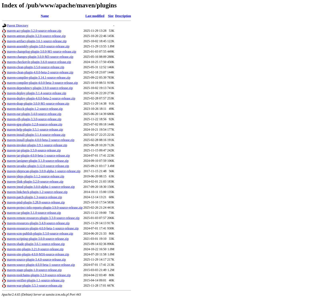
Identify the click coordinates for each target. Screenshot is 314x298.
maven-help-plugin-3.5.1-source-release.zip (35, 129)
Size (111, 16)
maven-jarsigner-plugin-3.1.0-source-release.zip (38, 160)
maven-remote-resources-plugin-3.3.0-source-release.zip (43, 218)
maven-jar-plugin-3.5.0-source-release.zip (34, 150)
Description (123, 16)
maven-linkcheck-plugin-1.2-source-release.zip (37, 192)
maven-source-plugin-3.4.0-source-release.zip (36, 259)
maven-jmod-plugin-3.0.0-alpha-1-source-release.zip (41, 186)
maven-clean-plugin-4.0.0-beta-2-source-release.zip (40, 72)
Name (45, 16)
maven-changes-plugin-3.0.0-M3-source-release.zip (40, 56)
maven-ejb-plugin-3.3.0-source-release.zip (34, 119)
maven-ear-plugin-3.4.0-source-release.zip (34, 114)
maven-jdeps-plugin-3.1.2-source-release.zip (35, 176)
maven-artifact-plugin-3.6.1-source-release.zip (36, 41)
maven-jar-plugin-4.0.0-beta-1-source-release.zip (38, 155)
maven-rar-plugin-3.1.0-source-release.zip (34, 212)
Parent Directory (17, 25)
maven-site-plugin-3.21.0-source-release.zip (35, 249)
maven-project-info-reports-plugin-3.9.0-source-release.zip (45, 207)
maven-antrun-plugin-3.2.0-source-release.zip (36, 36)
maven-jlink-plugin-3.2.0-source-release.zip (35, 181)
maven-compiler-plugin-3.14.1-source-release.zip (38, 77)
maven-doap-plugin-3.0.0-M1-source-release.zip (38, 103)
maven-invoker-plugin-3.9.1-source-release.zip (37, 145)
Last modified (94, 16)
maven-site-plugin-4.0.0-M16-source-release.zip (38, 254)
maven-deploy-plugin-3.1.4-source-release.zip (36, 93)
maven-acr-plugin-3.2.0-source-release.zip (34, 30)
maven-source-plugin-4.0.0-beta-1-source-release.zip (41, 264)
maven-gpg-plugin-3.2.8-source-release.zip (34, 124)
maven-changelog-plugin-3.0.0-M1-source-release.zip (41, 51)
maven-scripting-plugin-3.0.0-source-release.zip (38, 238)
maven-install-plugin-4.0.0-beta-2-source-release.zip (40, 140)
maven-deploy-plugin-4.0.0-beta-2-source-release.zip (41, 98)
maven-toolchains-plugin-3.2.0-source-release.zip (39, 275)
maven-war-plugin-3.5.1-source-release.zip (34, 285)
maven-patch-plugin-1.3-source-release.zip (34, 197)
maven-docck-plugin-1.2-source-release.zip (35, 108)
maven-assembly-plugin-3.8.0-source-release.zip (38, 46)
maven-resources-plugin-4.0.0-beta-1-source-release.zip (43, 228)
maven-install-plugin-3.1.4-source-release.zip (36, 134)
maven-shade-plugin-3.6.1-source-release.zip (36, 244)
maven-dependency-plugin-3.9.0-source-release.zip (40, 88)
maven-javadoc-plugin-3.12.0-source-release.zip (38, 166)
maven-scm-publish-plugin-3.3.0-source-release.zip (40, 233)
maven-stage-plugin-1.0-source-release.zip (34, 270)
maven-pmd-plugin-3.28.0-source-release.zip (36, 202)
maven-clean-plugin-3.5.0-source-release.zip (35, 67)
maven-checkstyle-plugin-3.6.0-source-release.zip (39, 62)
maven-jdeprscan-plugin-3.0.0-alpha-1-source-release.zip (44, 171)
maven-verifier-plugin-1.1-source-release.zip (35, 280)
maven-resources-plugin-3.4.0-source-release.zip (38, 223)
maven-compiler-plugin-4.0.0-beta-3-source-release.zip (42, 82)
